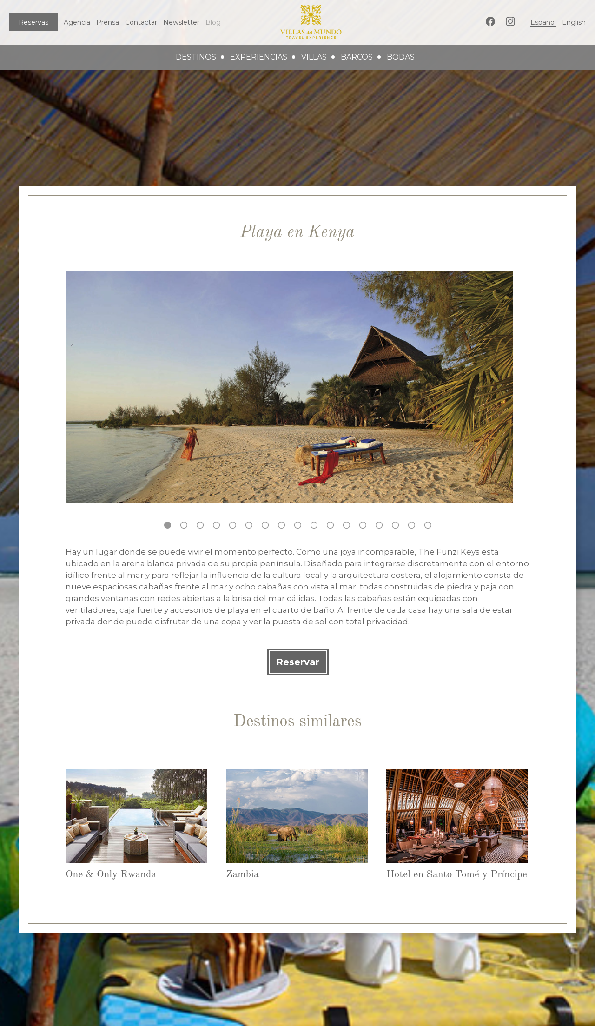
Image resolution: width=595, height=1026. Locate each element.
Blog (213, 22)
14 (379, 525)
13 (362, 525)
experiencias (258, 57)
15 (395, 525)
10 (314, 525)
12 (346, 525)
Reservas (33, 22)
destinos (196, 57)
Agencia (77, 22)
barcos (357, 57)
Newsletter (181, 22)
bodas (401, 57)
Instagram (510, 21)
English (574, 22)
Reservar (297, 662)
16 (411, 525)
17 (427, 525)
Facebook (490, 21)
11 (330, 525)
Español (543, 22)
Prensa (107, 22)
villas (314, 57)
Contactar (141, 22)
